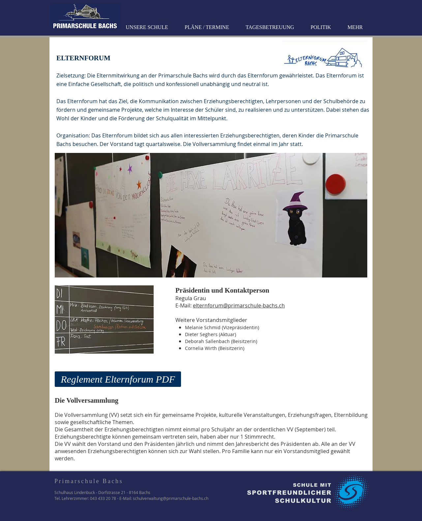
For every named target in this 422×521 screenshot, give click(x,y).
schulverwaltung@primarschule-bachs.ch (170, 498)
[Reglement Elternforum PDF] (118, 379)
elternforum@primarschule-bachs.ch (239, 305)
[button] (147, 27)
